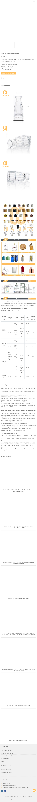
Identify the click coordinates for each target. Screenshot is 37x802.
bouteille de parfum (6, 750)
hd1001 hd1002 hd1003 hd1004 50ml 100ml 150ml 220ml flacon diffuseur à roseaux (18, 490)
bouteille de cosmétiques (8, 756)
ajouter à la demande (8, 73)
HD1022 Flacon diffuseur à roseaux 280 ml (18, 705)
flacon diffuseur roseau (7, 753)
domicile (7, 796)
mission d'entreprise (6, 772)
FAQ (2, 775)
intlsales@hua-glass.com (9, 785)
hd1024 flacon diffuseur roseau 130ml (18, 740)
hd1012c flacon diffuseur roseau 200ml (18, 598)
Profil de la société (6, 769)
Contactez (23, 796)
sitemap (30, 796)
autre (2, 761)
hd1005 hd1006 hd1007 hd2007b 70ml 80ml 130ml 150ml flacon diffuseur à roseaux (18, 526)
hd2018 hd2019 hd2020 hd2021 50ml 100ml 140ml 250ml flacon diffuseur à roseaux (18, 670)
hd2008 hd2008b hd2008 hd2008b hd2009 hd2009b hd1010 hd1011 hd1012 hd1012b (18, 563)
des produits (14, 796)
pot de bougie (5, 758)
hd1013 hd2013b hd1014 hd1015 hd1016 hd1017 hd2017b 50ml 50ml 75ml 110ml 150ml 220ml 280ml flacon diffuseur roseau (18, 634)
